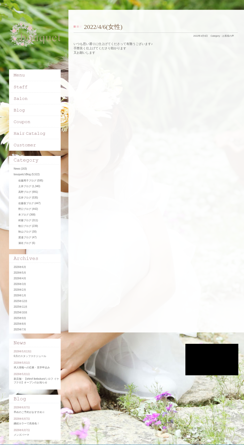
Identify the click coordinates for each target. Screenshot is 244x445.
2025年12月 (20, 301)
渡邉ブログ (24, 237)
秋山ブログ (24, 231)
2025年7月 (20, 329)
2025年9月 (20, 318)
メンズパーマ (21, 434)
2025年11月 (20, 306)
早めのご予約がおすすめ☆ (29, 412)
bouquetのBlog (22, 174)
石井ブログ (24, 197)
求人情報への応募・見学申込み (32, 367)
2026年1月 (20, 295)
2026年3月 (20, 284)
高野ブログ (24, 191)
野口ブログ (24, 209)
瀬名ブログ (24, 243)
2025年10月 (20, 312)
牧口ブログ (24, 226)
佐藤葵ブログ (26, 203)
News (17, 168)
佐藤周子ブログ (27, 180)
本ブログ (23, 214)
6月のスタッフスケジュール (30, 356)
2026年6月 (20, 267)
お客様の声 (228, 36)
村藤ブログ (24, 220)
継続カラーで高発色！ (27, 423)
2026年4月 (20, 278)
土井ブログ (24, 186)
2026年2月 (20, 289)
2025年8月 (20, 323)
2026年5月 (20, 272)
